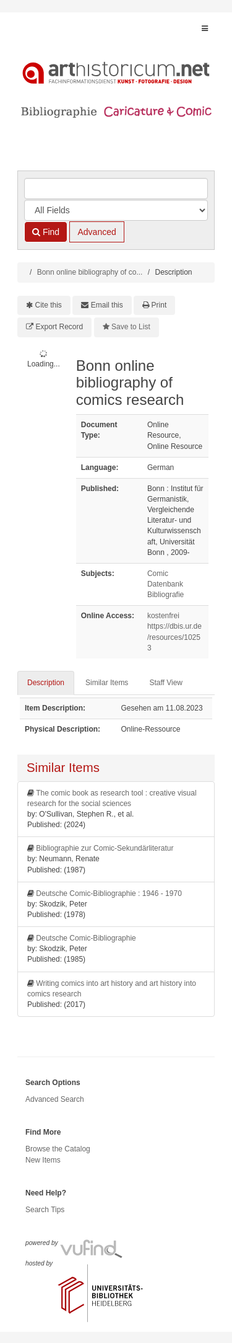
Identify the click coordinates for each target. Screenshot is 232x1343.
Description (45, 682)
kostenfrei (163, 615)
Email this (107, 305)
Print (159, 305)
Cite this (48, 305)
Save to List (130, 326)
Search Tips (44, 1209)
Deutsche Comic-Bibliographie (85, 938)
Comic (157, 573)
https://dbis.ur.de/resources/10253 (174, 637)
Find (45, 232)
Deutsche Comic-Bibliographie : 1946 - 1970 (108, 893)
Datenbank (165, 584)
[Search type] (116, 210)
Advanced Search (54, 1099)
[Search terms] (116, 188)
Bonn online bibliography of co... (90, 272)
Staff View (166, 682)
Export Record (60, 326)
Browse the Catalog (57, 1149)
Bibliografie (165, 594)
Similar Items (106, 682)
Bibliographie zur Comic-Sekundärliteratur (104, 848)
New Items (43, 1160)
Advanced (96, 232)
